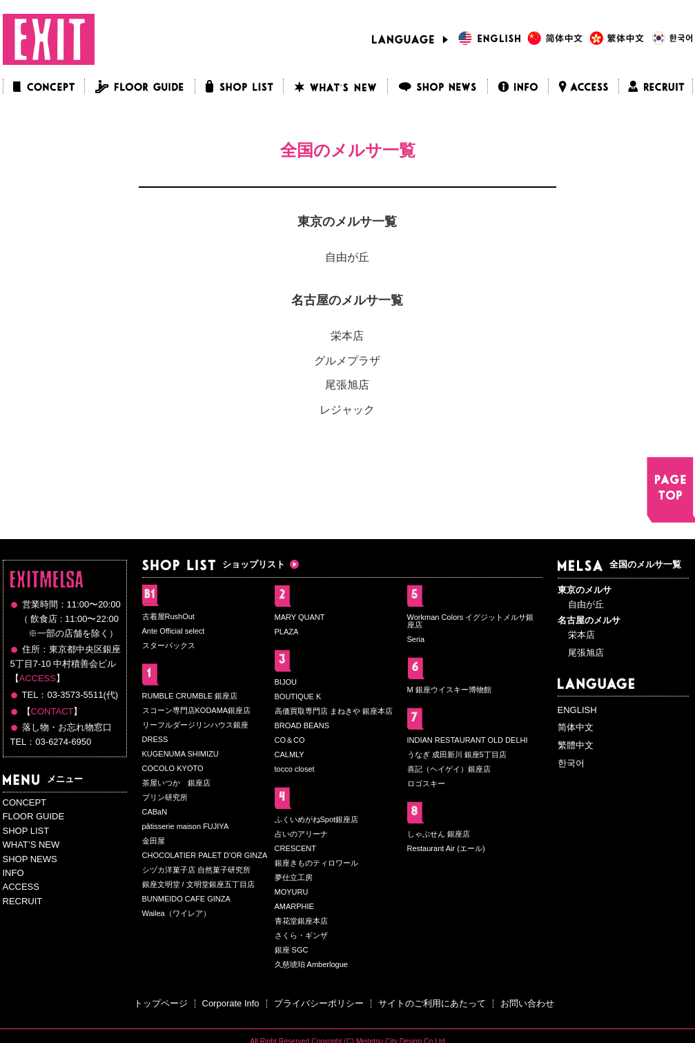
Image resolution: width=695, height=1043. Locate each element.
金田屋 (153, 841)
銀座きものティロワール (316, 863)
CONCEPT (25, 802)
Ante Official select (173, 631)
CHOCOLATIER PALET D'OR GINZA (205, 855)
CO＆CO (290, 740)
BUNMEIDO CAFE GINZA (186, 899)
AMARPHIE (294, 906)
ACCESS (37, 678)
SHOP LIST (26, 831)
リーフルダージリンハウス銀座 (195, 725)
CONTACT (52, 711)
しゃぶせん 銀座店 (438, 834)
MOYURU (292, 892)
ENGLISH (577, 710)
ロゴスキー (426, 783)
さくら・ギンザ (301, 935)
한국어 (571, 763)
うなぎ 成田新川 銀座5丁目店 (457, 754)
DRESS (155, 739)
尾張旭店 (347, 385)
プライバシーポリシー (319, 1003)
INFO (13, 873)
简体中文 (576, 727)
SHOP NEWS (30, 859)
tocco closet (295, 769)
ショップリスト (213, 564)
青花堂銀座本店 (301, 921)
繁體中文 (576, 745)
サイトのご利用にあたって (432, 1003)
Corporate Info (231, 1003)
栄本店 (347, 336)
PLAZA (287, 631)
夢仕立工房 (294, 877)
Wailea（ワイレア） (176, 913)
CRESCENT (296, 848)
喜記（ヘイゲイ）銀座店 (449, 769)
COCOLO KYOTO (173, 768)
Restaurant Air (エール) (446, 848)
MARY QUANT (300, 617)
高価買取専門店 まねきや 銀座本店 (334, 711)
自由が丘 (347, 257)
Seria (416, 639)
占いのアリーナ (301, 834)
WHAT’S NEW (31, 844)
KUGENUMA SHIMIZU (180, 754)
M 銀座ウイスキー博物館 (449, 689)
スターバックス (168, 645)
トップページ (161, 1003)
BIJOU (286, 682)
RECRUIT (23, 901)
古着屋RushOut (168, 616)
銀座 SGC (292, 950)
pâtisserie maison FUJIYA (185, 826)
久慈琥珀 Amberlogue (311, 964)
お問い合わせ (527, 1003)
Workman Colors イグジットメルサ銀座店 (470, 621)
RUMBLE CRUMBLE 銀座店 (190, 696)
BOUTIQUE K (298, 696)
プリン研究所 (165, 797)
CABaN (155, 812)
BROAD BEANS (302, 725)
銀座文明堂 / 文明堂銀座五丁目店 (198, 884)
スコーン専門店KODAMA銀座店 (196, 710)
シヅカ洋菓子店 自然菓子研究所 (196, 870)
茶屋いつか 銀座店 (176, 783)
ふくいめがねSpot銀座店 (317, 819)
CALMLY (289, 754)
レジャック (347, 410)
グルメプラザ (347, 361)
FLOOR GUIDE (34, 816)
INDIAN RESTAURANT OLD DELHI (467, 740)
